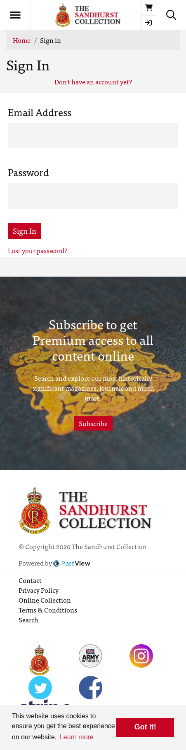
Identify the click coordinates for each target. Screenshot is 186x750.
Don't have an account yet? (93, 81)
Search (28, 619)
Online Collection (45, 599)
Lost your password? (37, 250)
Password (28, 172)
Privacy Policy (39, 590)
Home (22, 40)
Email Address (39, 112)
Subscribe (93, 423)
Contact (30, 580)
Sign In (24, 231)
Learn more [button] (77, 737)
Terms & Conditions (48, 609)
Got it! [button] (145, 727)
